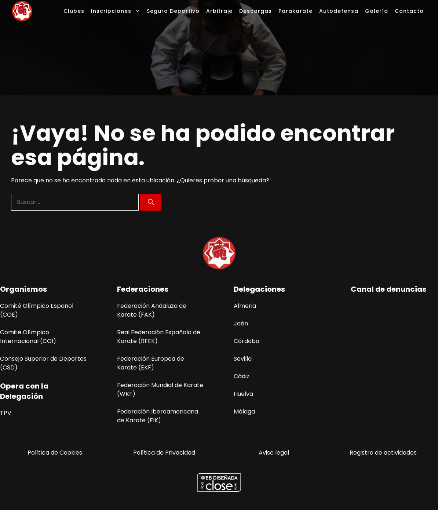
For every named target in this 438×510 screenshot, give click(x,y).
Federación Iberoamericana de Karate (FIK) (157, 416)
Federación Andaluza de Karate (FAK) (151, 310)
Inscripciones (117, 11)
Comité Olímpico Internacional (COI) (28, 336)
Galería (376, 11)
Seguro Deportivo (173, 11)
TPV (5, 413)
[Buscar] (150, 202)
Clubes (73, 11)
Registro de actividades (383, 452)
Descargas (255, 11)
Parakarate (295, 11)
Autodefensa (338, 11)
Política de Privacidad (164, 452)
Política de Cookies (55, 452)
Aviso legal (274, 452)
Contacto (409, 11)
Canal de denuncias (388, 289)
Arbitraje (219, 11)
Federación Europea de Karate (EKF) (150, 363)
